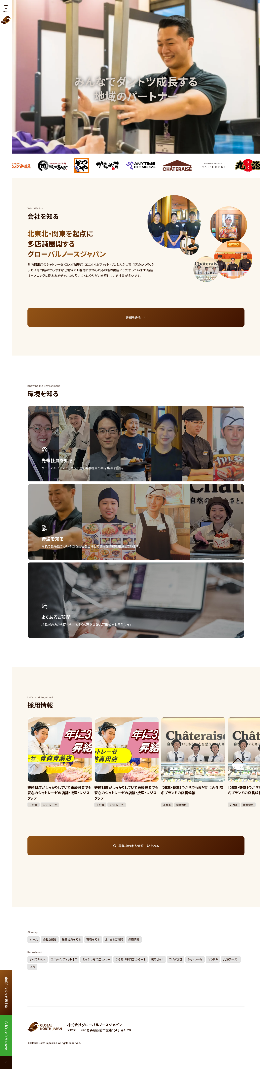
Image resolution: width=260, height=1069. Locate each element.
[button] (238, 764)
